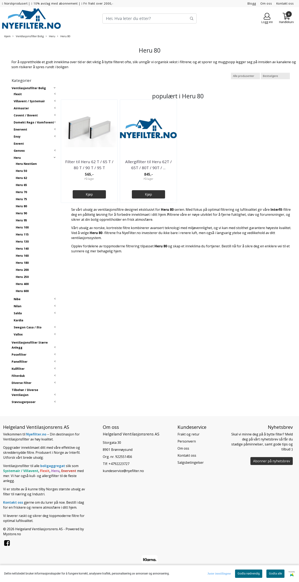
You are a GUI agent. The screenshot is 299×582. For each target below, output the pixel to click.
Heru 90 (21, 213)
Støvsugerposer (24, 402)
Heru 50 (21, 171)
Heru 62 (21, 178)
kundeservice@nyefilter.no (123, 471)
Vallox (18, 334)
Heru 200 (22, 270)
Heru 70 (21, 192)
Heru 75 (21, 199)
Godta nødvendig (249, 573)
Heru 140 (22, 248)
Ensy (17, 136)
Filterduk (18, 376)
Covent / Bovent (26, 115)
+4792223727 (119, 463)
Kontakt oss (285, 3)
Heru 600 (22, 291)
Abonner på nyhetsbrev (271, 461)
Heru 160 (22, 256)
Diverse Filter (21, 383)
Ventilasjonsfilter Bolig (28, 36)
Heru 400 (22, 284)
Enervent (20, 129)
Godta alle (275, 573)
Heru (50, 36)
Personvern (187, 441)
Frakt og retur (189, 434)
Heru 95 (21, 220)
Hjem (7, 36)
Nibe (17, 299)
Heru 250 (22, 277)
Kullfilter (18, 369)
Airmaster (21, 108)
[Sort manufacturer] (245, 76)
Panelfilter (19, 362)
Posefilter (19, 354)
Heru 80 (63, 36)
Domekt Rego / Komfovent (34, 122)
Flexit (18, 94)
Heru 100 (22, 227)
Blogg (252, 3)
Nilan (17, 306)
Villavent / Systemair (29, 101)
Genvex (19, 151)
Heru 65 (21, 185)
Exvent (19, 144)
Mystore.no (12, 534)
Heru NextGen (26, 164)
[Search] (149, 18)
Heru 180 (22, 263)
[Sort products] (275, 76)
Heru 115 (22, 234)
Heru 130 (22, 241)
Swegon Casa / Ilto (28, 327)
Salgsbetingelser (191, 462)
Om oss (266, 3)
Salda (18, 313)
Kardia (18, 320)
